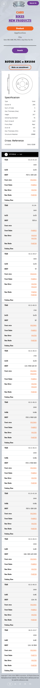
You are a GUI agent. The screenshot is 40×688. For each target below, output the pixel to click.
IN (25, 684)
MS (30, 684)
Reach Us (33, 3)
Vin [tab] (20, 37)
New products (20, 20)
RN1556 (34, 190)
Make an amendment (20, 67)
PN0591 (34, 292)
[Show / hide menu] (3, 3)
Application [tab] (20, 32)
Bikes (20, 16)
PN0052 (34, 185)
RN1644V (33, 274)
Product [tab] (20, 28)
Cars (20, 12)
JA (15, 684)
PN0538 (34, 195)
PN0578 (34, 655)
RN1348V (33, 180)
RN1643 (34, 236)
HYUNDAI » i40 (15, 154)
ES (20, 684)
